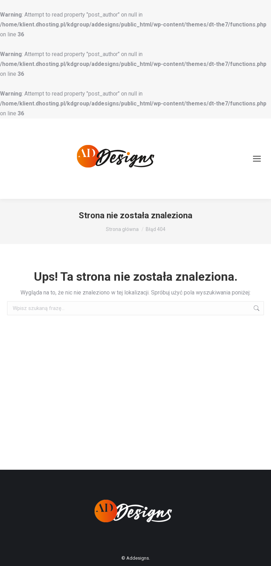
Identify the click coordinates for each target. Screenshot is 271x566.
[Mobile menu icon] (257, 159)
